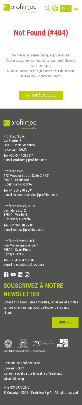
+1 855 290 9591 (21, 190)
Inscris (65, 322)
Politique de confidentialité (21, 363)
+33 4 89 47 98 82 (22, 260)
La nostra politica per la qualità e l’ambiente (33, 373)
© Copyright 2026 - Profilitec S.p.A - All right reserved (40, 393)
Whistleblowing (13, 379)
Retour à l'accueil (41, 95)
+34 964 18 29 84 (21, 225)
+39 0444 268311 (21, 155)
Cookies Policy (13, 368)
